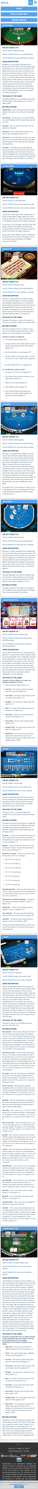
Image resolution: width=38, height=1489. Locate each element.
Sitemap (26, 1451)
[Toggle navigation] (35, 3)
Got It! (19, 1487)
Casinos (10, 54)
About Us (12, 1448)
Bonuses (10, 58)
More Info (26, 1484)
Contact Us (20, 1448)
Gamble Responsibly (15, 1451)
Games (10, 51)
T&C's (27, 1448)
